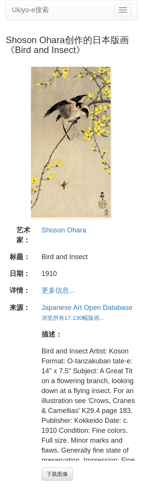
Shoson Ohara (64, 230)
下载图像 (57, 474)
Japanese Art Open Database (87, 307)
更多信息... (58, 290)
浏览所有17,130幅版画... (73, 317)
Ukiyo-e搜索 (30, 10)
